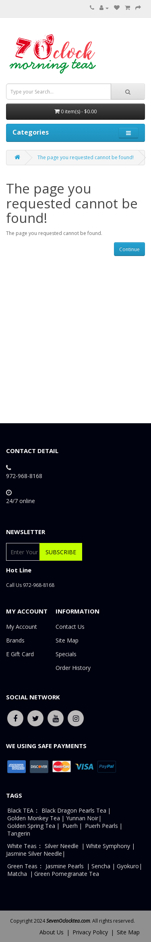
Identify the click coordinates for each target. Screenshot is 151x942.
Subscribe (61, 552)
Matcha (17, 874)
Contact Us (70, 626)
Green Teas (22, 866)
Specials (66, 654)
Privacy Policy (90, 932)
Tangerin (18, 833)
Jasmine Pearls (65, 866)
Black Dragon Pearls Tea (73, 810)
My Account (21, 626)
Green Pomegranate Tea (66, 874)
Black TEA (20, 810)
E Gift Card (20, 654)
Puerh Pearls (101, 826)
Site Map (67, 640)
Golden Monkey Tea (33, 818)
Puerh (70, 826)
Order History (73, 668)
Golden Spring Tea (31, 826)
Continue (129, 249)
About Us (51, 932)
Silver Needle (62, 846)
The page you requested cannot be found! (85, 157)
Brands (15, 640)
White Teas (22, 846)
